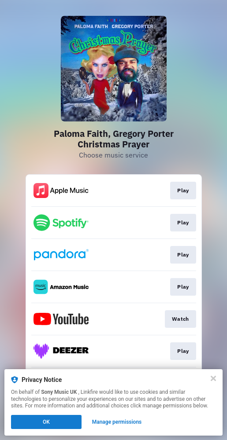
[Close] (213, 378)
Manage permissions (117, 422)
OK (46, 422)
